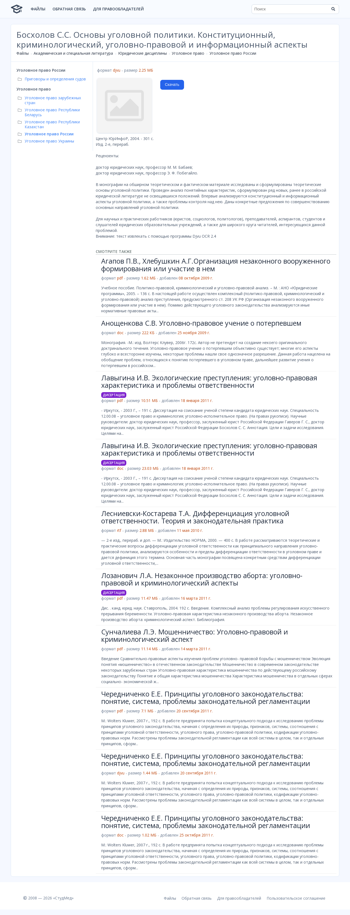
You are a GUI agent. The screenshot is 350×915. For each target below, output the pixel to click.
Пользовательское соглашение (296, 898)
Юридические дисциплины (142, 53)
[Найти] (333, 9)
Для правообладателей (118, 8)
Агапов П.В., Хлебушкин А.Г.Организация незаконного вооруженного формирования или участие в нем (215, 264)
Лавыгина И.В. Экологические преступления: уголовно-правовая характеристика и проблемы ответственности (209, 381)
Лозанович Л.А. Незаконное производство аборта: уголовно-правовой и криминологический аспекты (201, 579)
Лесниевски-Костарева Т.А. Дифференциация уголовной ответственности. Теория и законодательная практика (195, 517)
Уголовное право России (232, 53)
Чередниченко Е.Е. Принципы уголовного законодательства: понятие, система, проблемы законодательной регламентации (205, 697)
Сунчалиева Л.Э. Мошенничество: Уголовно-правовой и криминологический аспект (194, 635)
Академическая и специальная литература (73, 53)
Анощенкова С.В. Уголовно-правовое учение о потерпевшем (201, 323)
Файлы (38, 8)
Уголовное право (188, 53)
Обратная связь (69, 8)
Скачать (172, 84)
